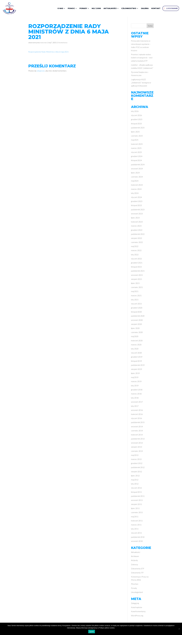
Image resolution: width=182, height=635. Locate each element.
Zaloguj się (135, 604)
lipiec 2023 (135, 218)
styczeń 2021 (136, 304)
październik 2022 (138, 235)
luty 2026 (134, 112)
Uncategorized (137, 593)
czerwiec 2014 (137, 431)
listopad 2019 (136, 362)
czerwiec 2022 (137, 243)
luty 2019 (134, 386)
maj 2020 (134, 337)
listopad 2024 (136, 161)
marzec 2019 (136, 382)
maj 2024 (134, 181)
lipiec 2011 (135, 509)
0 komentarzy (62, 43)
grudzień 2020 (136, 308)
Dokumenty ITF (137, 573)
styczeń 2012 (136, 488)
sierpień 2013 (136, 448)
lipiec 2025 (135, 132)
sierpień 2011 (136, 505)
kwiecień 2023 (137, 222)
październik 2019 (138, 366)
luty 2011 (134, 529)
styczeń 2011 (136, 534)
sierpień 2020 (136, 325)
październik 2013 (138, 439)
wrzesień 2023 (137, 214)
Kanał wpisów (136, 608)
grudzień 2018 (136, 390)
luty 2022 (134, 255)
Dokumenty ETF (137, 569)
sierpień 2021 (136, 280)
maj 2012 (134, 480)
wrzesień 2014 (137, 427)
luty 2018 (134, 398)
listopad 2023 (136, 206)
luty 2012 (134, 484)
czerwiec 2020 (137, 333)
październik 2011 (138, 497)
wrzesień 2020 (137, 321)
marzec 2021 (136, 296)
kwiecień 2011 (137, 521)
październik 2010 (138, 538)
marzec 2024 (136, 190)
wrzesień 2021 (137, 276)
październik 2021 (138, 271)
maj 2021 (134, 292)
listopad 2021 (136, 267)
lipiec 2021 (135, 284)
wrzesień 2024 (137, 169)
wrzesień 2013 (137, 443)
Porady (134, 589)
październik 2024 (138, 165)
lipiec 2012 (135, 476)
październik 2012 (138, 468)
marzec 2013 (136, 460)
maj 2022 (134, 247)
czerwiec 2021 (137, 288)
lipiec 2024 (135, 173)
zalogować (41, 71)
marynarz (43, 43)
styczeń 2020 (136, 353)
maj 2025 (134, 140)
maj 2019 (134, 378)
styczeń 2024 (136, 198)
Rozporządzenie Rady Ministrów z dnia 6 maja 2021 (48, 52)
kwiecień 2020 (137, 341)
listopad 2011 (136, 493)
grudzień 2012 (136, 464)
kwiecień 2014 (137, 435)
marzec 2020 (136, 345)
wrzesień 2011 (137, 501)
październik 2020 (138, 317)
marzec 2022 (136, 251)
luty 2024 (134, 194)
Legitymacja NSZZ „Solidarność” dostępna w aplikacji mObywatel (141, 83)
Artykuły (134, 561)
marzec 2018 (136, 394)
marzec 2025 (136, 149)
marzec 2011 (136, 525)
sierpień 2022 (136, 239)
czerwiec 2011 (137, 513)
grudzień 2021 (136, 263)
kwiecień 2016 (137, 415)
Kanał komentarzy (138, 612)
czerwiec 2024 (137, 177)
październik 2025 (138, 128)
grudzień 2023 (136, 202)
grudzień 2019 (136, 357)
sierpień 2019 (136, 370)
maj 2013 (134, 456)
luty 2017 (134, 407)
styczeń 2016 (136, 419)
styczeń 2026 (136, 116)
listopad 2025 (136, 124)
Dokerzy (134, 565)
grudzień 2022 (136, 231)
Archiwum (135, 557)
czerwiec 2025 (137, 136)
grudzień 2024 (136, 157)
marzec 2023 (136, 226)
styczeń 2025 (136, 153)
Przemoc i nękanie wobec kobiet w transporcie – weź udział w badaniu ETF (141, 58)
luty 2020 (134, 349)
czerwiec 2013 (137, 452)
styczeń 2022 (136, 259)
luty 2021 (134, 300)
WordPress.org (137, 616)
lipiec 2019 (135, 374)
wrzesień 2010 (137, 542)
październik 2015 (138, 423)
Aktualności (135, 553)
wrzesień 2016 (137, 411)
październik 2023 (138, 210)
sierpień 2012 (136, 472)
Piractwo (134, 585)
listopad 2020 (136, 312)
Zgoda (91, 631)
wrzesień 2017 (137, 402)
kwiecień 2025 (137, 145)
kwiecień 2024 (137, 186)
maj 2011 (134, 517)
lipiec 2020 (135, 329)
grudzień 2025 (136, 120)
